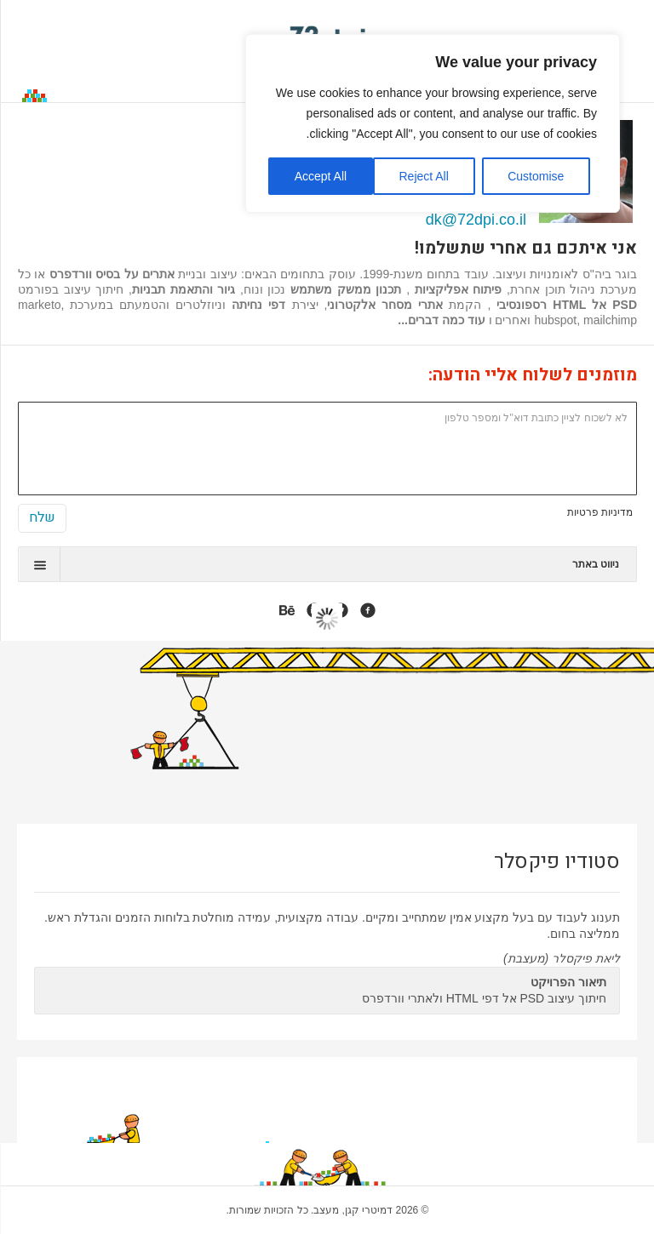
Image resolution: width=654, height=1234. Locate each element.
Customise (536, 176)
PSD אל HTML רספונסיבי (566, 304)
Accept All (321, 176)
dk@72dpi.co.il (476, 219)
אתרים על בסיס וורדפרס (112, 274)
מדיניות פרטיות (600, 512)
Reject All (423, 176)
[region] (432, 123)
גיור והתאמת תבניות (183, 289)
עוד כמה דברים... (441, 320)
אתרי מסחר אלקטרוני (385, 304)
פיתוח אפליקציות (456, 289)
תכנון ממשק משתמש (345, 289)
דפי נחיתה (258, 304)
